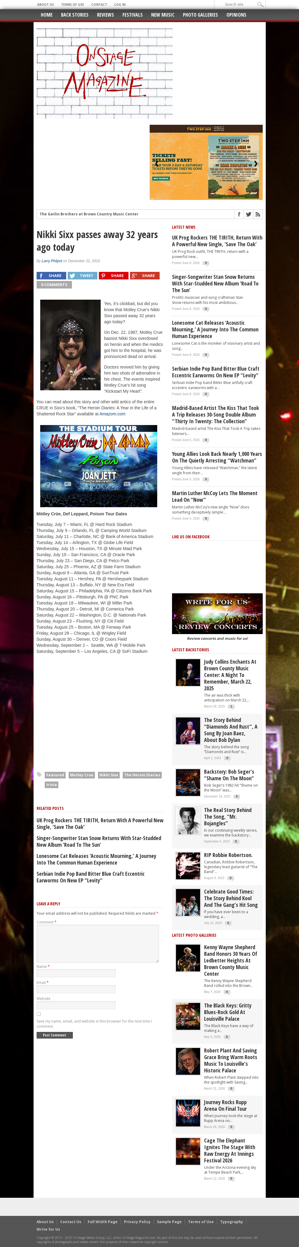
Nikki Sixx (108, 775)
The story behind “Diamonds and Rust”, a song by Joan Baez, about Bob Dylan (231, 730)
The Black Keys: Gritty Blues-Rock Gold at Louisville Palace (228, 1012)
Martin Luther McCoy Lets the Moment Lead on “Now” (215, 496)
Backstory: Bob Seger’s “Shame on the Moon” (229, 774)
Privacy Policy (137, 1221)
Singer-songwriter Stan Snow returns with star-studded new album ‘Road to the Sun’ (99, 841)
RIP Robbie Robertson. (228, 855)
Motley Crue (81, 775)
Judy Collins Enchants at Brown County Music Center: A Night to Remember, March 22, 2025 (230, 674)
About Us (45, 4)
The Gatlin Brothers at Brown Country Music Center (89, 215)
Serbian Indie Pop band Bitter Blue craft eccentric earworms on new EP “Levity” (91, 877)
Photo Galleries (200, 14)
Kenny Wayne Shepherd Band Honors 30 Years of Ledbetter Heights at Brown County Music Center (230, 960)
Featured (55, 775)
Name (43, 973)
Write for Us (48, 1229)
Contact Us (70, 1221)
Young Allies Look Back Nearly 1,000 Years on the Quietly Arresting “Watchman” (217, 457)
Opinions (236, 14)
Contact (99, 4)
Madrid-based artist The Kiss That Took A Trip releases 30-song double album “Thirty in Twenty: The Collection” (215, 414)
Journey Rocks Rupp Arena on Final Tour (225, 1105)
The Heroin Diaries (142, 775)
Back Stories (75, 14)
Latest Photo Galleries (194, 935)
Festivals (132, 14)
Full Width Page (103, 1221)
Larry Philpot (52, 261)
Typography (231, 1221)
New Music (162, 14)
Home (47, 14)
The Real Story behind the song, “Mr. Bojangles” (228, 816)
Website (43, 1005)
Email (43, 989)
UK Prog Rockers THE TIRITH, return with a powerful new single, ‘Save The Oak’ (100, 823)
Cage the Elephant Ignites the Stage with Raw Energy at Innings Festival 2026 (229, 1150)
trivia (51, 784)
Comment (47, 922)
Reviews (105, 14)
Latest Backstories (190, 649)
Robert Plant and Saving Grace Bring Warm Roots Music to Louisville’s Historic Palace (230, 1060)
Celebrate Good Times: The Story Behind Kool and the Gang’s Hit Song (231, 898)
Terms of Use (72, 4)
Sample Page (169, 1221)
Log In (119, 4)
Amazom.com (112, 413)
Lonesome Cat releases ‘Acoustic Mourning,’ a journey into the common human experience (96, 859)
